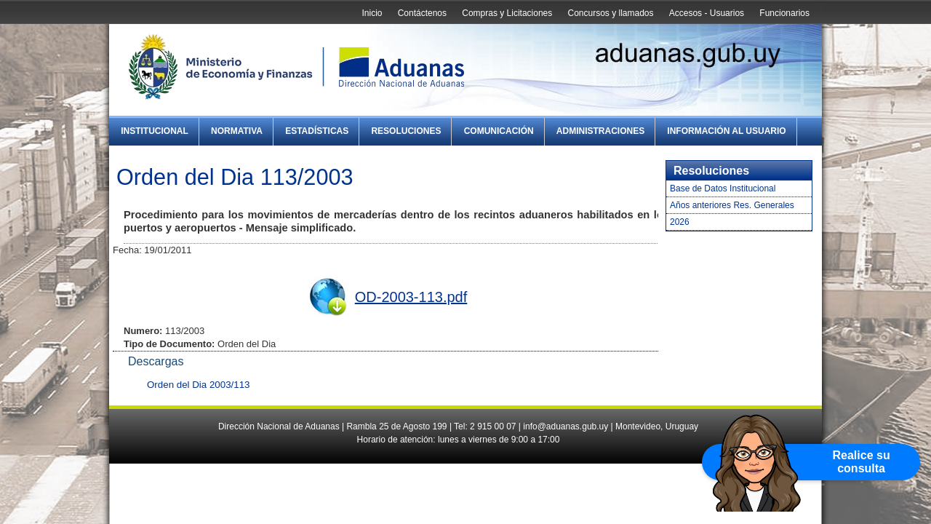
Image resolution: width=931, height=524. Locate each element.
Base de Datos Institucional (722, 188)
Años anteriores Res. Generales (732, 205)
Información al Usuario (726, 131)
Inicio (371, 13)
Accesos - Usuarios (706, 13)
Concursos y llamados (610, 13)
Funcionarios (784, 13)
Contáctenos (422, 13)
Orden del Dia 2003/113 (198, 384)
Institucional (154, 131)
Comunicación (499, 131)
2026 (680, 222)
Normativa (237, 131)
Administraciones (600, 131)
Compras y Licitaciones (507, 13)
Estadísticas (316, 131)
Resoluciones (406, 131)
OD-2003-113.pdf (411, 297)
